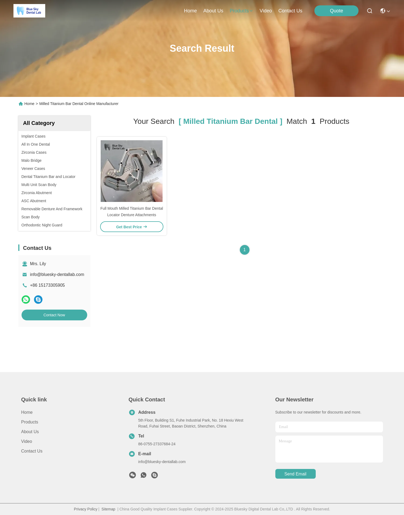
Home (190, 10)
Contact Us (32, 451)
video (266, 10)
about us (213, 10)
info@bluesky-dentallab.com (57, 274)
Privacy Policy (85, 509)
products (241, 10)
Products (29, 422)
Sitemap (108, 509)
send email (295, 474)
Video (26, 441)
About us (30, 431)
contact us (290, 10)
